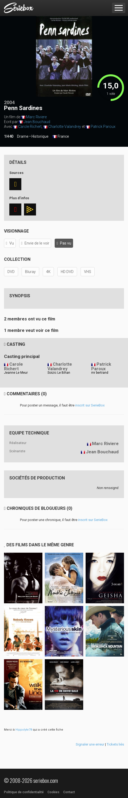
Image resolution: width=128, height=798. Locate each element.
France (61, 137)
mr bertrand (99, 372)
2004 (9, 102)
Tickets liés (115, 744)
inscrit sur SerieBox (90, 405)
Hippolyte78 (23, 729)
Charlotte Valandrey (64, 126)
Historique (40, 136)
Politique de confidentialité (24, 792)
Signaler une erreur (90, 744)
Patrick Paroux (103, 126)
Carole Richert (30, 126)
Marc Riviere (36, 117)
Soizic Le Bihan (58, 372)
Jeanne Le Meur (16, 372)
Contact (69, 792)
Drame (23, 136)
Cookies (53, 792)
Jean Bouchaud (37, 122)
